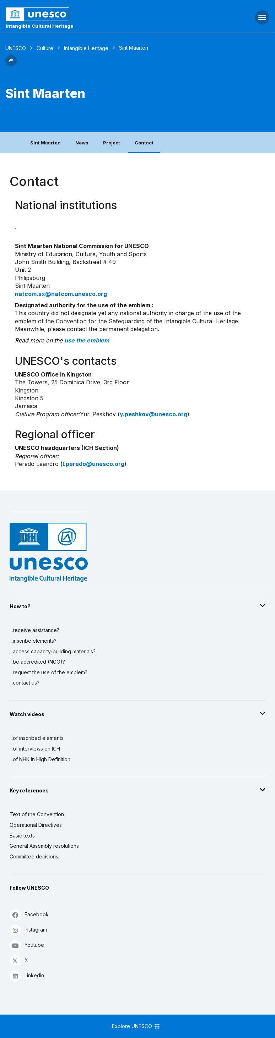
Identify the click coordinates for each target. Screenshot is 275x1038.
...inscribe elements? (33, 641)
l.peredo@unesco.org (93, 463)
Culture (45, 48)
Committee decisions (34, 856)
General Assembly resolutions (44, 846)
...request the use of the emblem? (48, 672)
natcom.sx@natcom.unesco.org (61, 293)
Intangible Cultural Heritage (40, 26)
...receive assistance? (34, 630)
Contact (144, 142)
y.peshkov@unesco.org (153, 414)
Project (111, 142)
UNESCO (15, 48)
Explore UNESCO (136, 1026)
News (81, 142)
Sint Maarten (45, 142)
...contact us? (24, 683)
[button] (11, 64)
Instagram (28, 929)
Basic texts (22, 836)
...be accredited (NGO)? (37, 662)
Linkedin (27, 975)
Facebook (29, 914)
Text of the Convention (37, 814)
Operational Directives (36, 825)
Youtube (27, 945)
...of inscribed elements (37, 738)
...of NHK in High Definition (40, 759)
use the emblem (86, 340)
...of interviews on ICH (35, 749)
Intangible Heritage (86, 48)
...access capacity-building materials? (53, 651)
